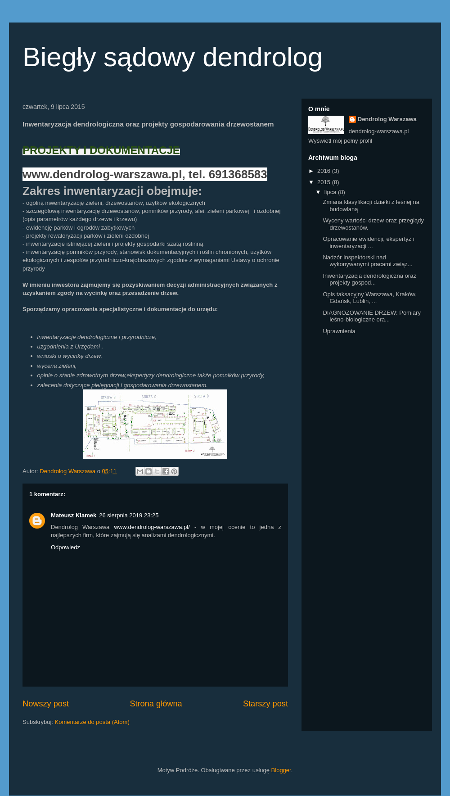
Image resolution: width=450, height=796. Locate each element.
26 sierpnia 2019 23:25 (128, 515)
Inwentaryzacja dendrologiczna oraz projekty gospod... (369, 279)
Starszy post (265, 703)
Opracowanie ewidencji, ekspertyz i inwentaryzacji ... (368, 242)
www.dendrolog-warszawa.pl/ (151, 527)
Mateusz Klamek (73, 515)
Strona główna (156, 703)
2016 (324, 170)
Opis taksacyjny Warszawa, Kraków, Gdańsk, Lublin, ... (369, 298)
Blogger (281, 770)
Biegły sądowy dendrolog (172, 57)
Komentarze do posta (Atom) (92, 722)
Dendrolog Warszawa (387, 119)
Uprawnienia (339, 331)
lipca (331, 192)
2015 (324, 182)
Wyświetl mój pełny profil (340, 140)
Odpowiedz (65, 547)
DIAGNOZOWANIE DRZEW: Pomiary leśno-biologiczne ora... (371, 316)
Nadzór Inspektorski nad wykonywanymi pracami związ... (367, 261)
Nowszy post (45, 703)
